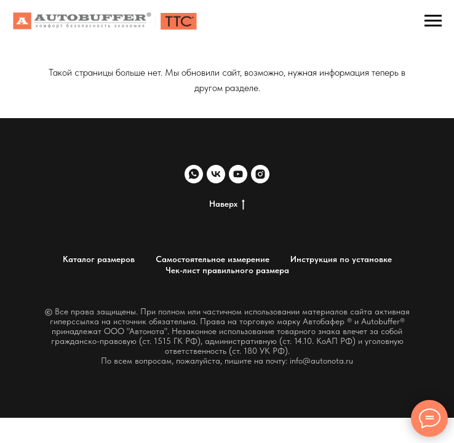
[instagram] (260, 174)
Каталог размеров (99, 259)
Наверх (227, 204)
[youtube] (238, 174)
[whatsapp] (194, 174)
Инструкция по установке (341, 259)
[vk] (216, 174)
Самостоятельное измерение (212, 259)
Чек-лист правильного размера (227, 270)
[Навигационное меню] (433, 21)
